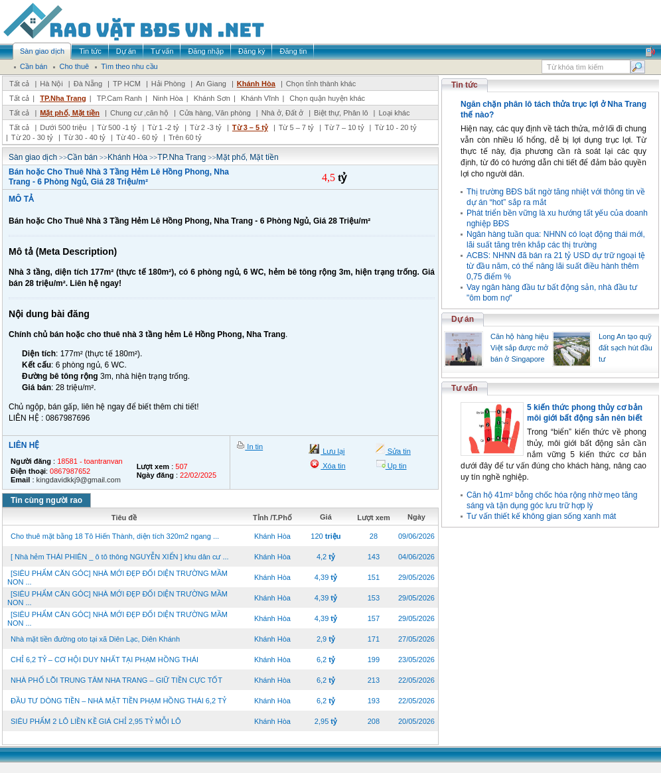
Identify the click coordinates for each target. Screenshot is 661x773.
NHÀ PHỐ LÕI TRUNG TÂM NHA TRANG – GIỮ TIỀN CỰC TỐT (116, 680)
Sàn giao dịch (33, 157)
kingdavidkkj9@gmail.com (79, 480)
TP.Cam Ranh (119, 98)
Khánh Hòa (256, 84)
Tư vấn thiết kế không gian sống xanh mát (541, 516)
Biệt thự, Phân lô (341, 113)
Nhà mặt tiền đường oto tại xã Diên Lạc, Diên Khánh (95, 639)
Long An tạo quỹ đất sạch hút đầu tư (625, 347)
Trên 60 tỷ (185, 137)
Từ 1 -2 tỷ (163, 127)
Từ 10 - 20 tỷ (395, 127)
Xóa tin (333, 466)
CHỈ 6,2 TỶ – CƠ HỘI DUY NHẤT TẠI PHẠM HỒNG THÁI (104, 660)
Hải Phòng (168, 84)
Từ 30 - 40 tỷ (85, 137)
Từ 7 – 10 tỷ (344, 127)
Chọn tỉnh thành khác (321, 84)
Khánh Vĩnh (260, 98)
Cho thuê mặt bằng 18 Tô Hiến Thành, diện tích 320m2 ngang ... (115, 536)
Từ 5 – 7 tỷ (296, 127)
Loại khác (393, 113)
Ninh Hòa (168, 98)
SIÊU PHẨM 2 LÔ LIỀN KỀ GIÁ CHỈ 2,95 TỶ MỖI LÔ (96, 721)
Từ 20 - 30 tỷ (32, 137)
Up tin (396, 466)
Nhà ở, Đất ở (282, 113)
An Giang (211, 84)
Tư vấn (464, 388)
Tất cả (19, 84)
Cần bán (82, 157)
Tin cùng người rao (46, 500)
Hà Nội (51, 84)
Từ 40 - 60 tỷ (137, 137)
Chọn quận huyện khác (327, 98)
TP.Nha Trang (63, 98)
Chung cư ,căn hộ (139, 113)
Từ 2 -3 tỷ (206, 127)
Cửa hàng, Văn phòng (215, 113)
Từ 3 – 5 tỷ (250, 127)
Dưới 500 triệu (63, 127)
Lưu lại (332, 451)
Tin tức (464, 85)
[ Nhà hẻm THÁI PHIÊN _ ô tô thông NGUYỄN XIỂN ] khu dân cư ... (120, 557)
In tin (254, 447)
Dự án (462, 319)
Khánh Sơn (212, 98)
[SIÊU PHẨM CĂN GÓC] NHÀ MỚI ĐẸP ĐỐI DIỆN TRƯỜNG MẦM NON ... (117, 577)
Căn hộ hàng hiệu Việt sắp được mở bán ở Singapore (519, 347)
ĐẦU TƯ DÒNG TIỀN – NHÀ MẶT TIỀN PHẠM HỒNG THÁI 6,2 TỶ (118, 701)
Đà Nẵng (88, 84)
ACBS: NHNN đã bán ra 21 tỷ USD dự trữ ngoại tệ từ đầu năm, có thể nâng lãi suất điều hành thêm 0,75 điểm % (556, 266)
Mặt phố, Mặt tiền (70, 113)
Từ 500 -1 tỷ (117, 127)
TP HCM (127, 84)
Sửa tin (398, 451)
